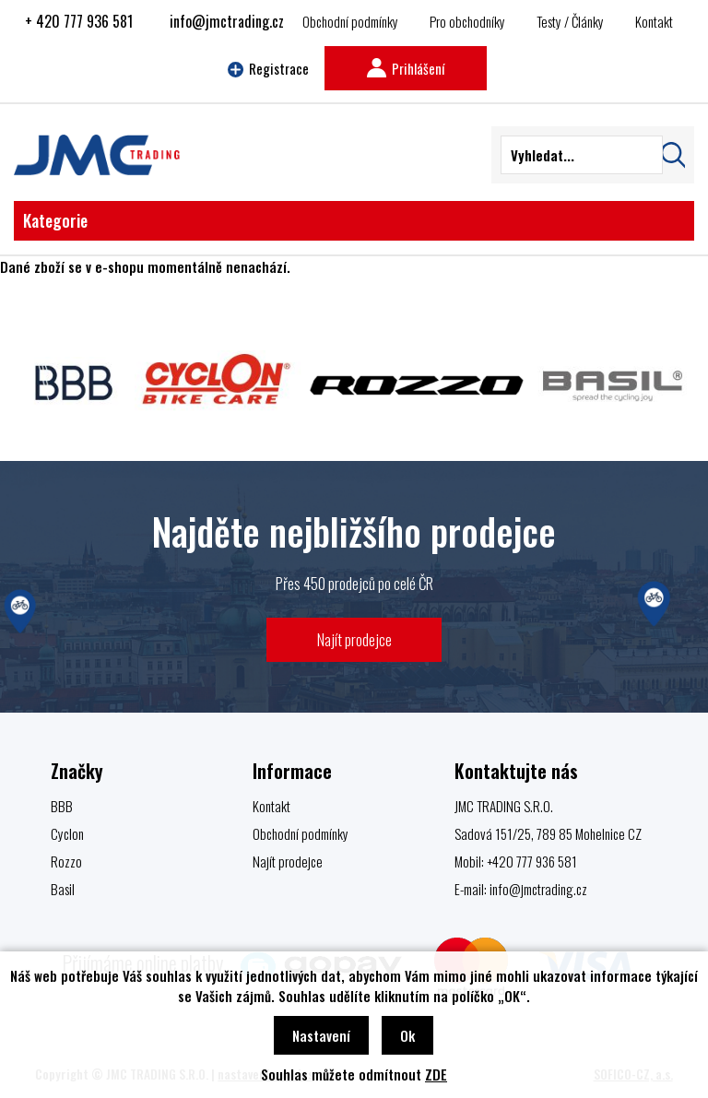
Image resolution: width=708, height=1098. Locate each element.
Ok (407, 1035)
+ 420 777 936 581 (79, 21)
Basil (63, 889)
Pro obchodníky (467, 21)
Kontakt (654, 21)
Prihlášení (405, 68)
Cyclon (67, 833)
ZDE (436, 1074)
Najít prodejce (354, 639)
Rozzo (66, 861)
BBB (62, 806)
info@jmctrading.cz (227, 21)
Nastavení (321, 1035)
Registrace (268, 68)
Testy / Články (570, 21)
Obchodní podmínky (350, 21)
